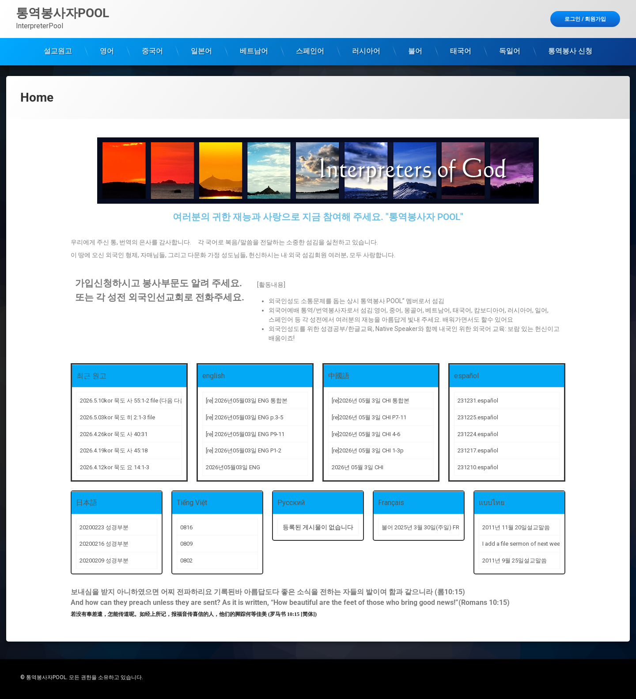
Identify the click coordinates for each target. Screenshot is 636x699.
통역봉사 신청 (570, 51)
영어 (107, 51)
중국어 (152, 51)
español (466, 376)
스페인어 (310, 51)
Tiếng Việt (192, 502)
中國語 (338, 376)
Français (391, 502)
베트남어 (254, 51)
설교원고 (58, 51)
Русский (291, 502)
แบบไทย (491, 502)
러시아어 (366, 51)
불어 (415, 51)
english (213, 376)
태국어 (460, 51)
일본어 (201, 51)
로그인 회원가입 (585, 19)
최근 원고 (91, 376)
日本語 (86, 502)
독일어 (509, 51)
